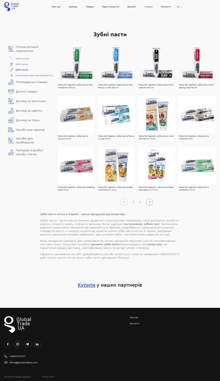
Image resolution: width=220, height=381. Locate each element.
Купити (86, 285)
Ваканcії (131, 7)
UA (178, 7)
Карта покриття (110, 7)
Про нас (56, 7)
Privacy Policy (48, 377)
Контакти (166, 7)
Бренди (73, 7)
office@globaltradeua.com (20, 362)
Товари (90, 7)
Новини (148, 7)
